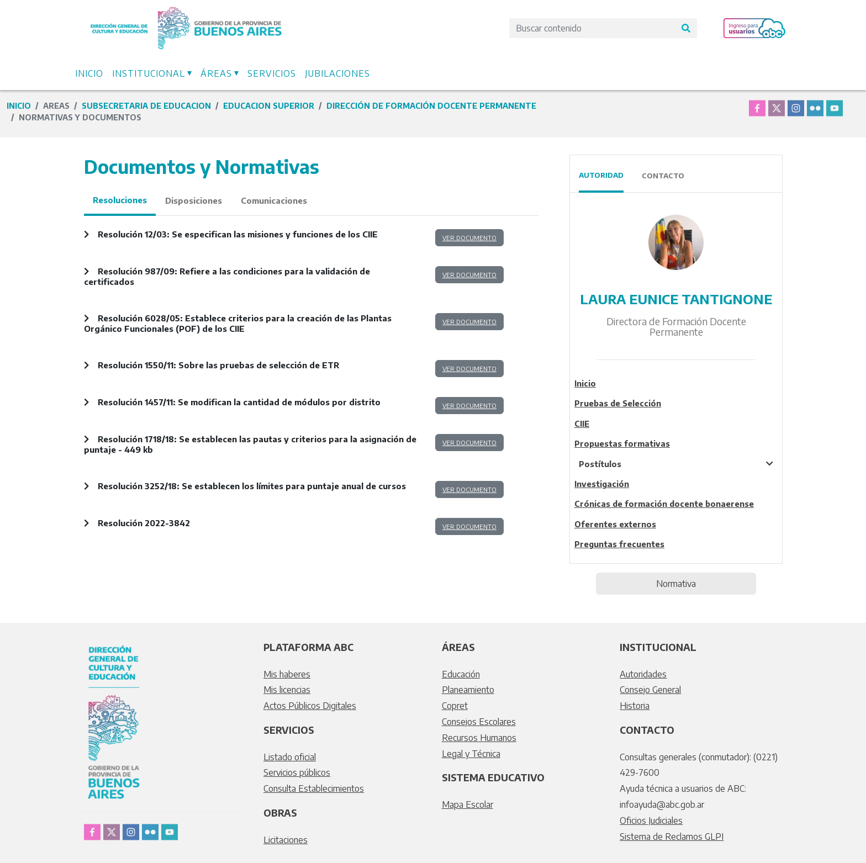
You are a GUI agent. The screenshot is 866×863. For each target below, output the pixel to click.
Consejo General (650, 689)
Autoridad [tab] (601, 175)
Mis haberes (286, 674)
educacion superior (268, 105)
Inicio (89, 73)
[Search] (592, 28)
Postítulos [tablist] (600, 464)
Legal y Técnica (471, 753)
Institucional (148, 73)
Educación (461, 674)
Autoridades (643, 674)
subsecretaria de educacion (146, 105)
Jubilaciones (337, 73)
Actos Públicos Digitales (309, 705)
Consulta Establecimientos (313, 788)
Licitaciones (285, 839)
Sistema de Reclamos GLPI (672, 836)
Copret (455, 705)
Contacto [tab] (663, 175)
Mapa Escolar (467, 804)
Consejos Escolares (479, 721)
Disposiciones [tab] (193, 200)
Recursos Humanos (479, 737)
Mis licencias (286, 689)
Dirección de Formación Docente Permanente (431, 105)
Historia (635, 705)
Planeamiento (468, 689)
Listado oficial (289, 757)
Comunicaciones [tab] (274, 200)
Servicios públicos (296, 772)
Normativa (676, 583)
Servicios (271, 73)
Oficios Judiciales (651, 820)
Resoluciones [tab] (120, 200)
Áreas (216, 73)
